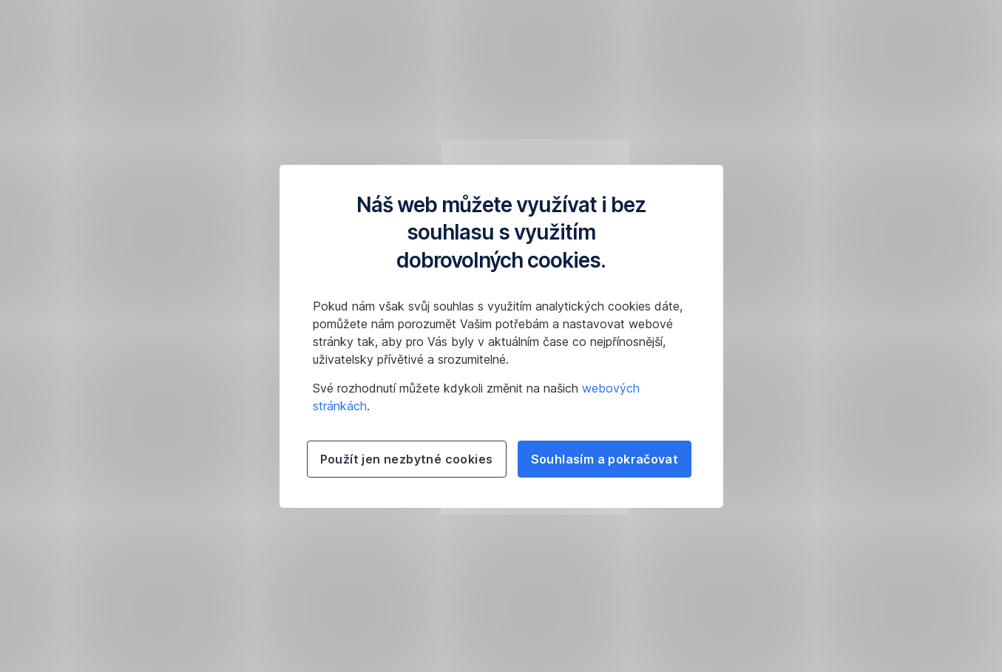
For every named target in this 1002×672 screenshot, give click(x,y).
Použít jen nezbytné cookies (406, 459)
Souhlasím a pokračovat (605, 459)
